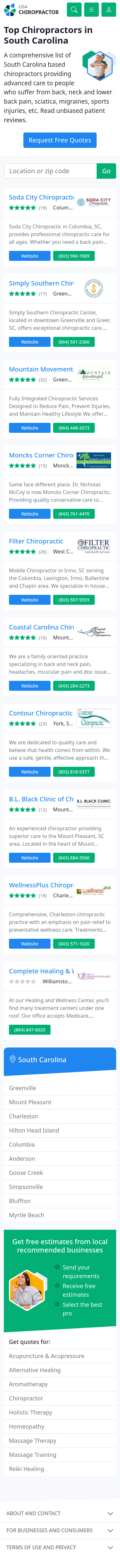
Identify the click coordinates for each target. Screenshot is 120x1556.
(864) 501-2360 (74, 342)
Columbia (22, 1144)
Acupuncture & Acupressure (46, 1356)
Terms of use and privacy (41, 1547)
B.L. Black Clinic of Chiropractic (55, 799)
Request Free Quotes (60, 140)
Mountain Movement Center (52, 369)
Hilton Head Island (34, 1130)
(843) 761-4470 (74, 514)
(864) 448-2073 (74, 428)
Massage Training (33, 1454)
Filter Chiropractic (36, 541)
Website (29, 256)
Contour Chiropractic (41, 713)
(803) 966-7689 (74, 256)
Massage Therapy (32, 1440)
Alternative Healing (35, 1370)
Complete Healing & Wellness (54, 971)
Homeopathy (26, 1426)
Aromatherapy (28, 1384)
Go (106, 171)
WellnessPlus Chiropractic (48, 885)
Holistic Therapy (30, 1412)
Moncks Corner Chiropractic (51, 455)
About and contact (33, 1513)
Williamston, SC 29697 (69, 981)
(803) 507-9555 (74, 600)
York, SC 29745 (70, 723)
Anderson (22, 1158)
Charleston (23, 1116)
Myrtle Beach (26, 1215)
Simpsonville (26, 1187)
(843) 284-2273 (74, 686)
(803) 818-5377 (74, 772)
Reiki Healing (26, 1469)
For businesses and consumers (49, 1530)
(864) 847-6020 (29, 1030)
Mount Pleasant (30, 1102)
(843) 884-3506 (74, 858)
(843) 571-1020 (74, 944)
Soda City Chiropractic (42, 197)
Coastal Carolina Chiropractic (53, 627)
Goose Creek (26, 1172)
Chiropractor (26, 1398)
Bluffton (20, 1201)
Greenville (22, 1088)
